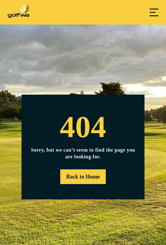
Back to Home (83, 177)
